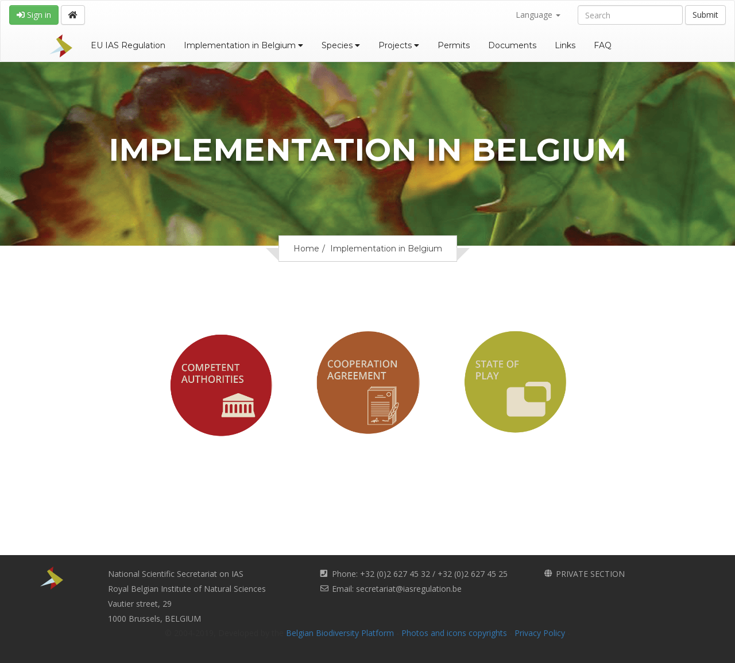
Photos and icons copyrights (454, 632)
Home (306, 248)
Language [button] (538, 14)
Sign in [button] (34, 14)
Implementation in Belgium (243, 45)
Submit (705, 14)
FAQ (603, 45)
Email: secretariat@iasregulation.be (397, 588)
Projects (398, 45)
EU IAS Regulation (128, 45)
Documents (512, 45)
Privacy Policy (539, 632)
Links (565, 45)
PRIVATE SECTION (590, 573)
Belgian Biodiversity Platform (340, 632)
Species (341, 45)
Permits (454, 45)
